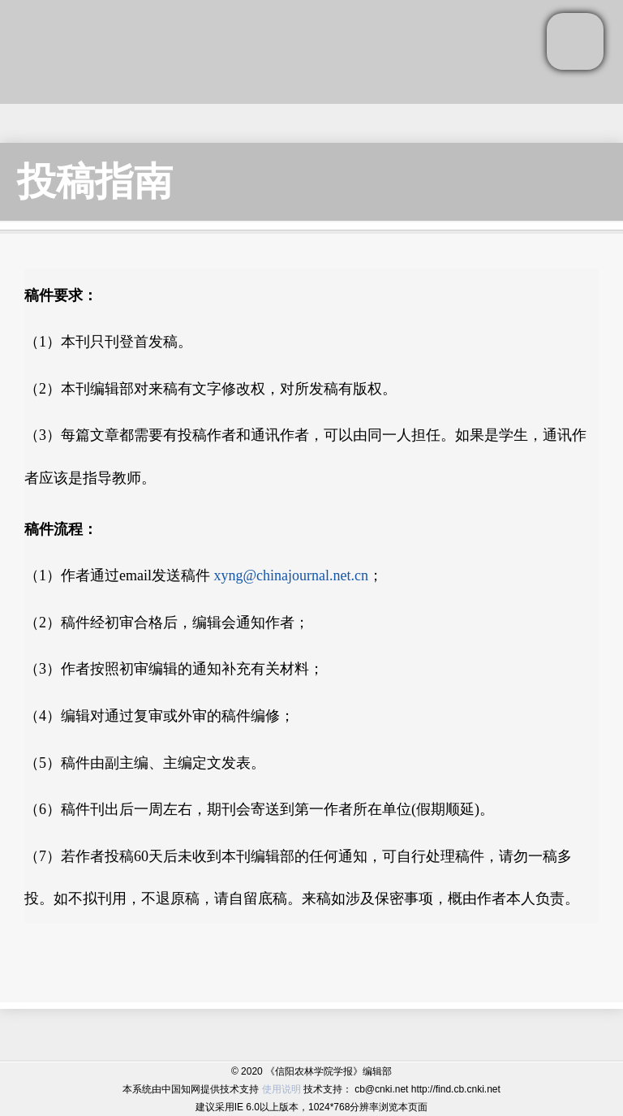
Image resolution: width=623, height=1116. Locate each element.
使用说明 (281, 1089)
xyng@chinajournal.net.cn (290, 575)
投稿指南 (95, 181)
